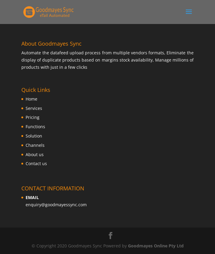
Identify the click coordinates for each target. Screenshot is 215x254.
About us (35, 154)
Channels (35, 145)
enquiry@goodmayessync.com (56, 204)
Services (34, 108)
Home (31, 99)
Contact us (36, 163)
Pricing (32, 117)
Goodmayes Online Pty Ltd (156, 246)
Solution (34, 136)
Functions (35, 126)
